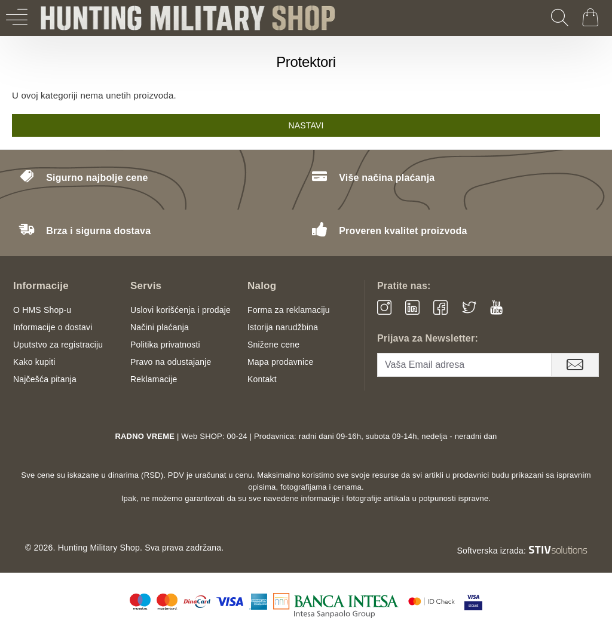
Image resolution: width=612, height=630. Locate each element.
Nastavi (305, 125)
